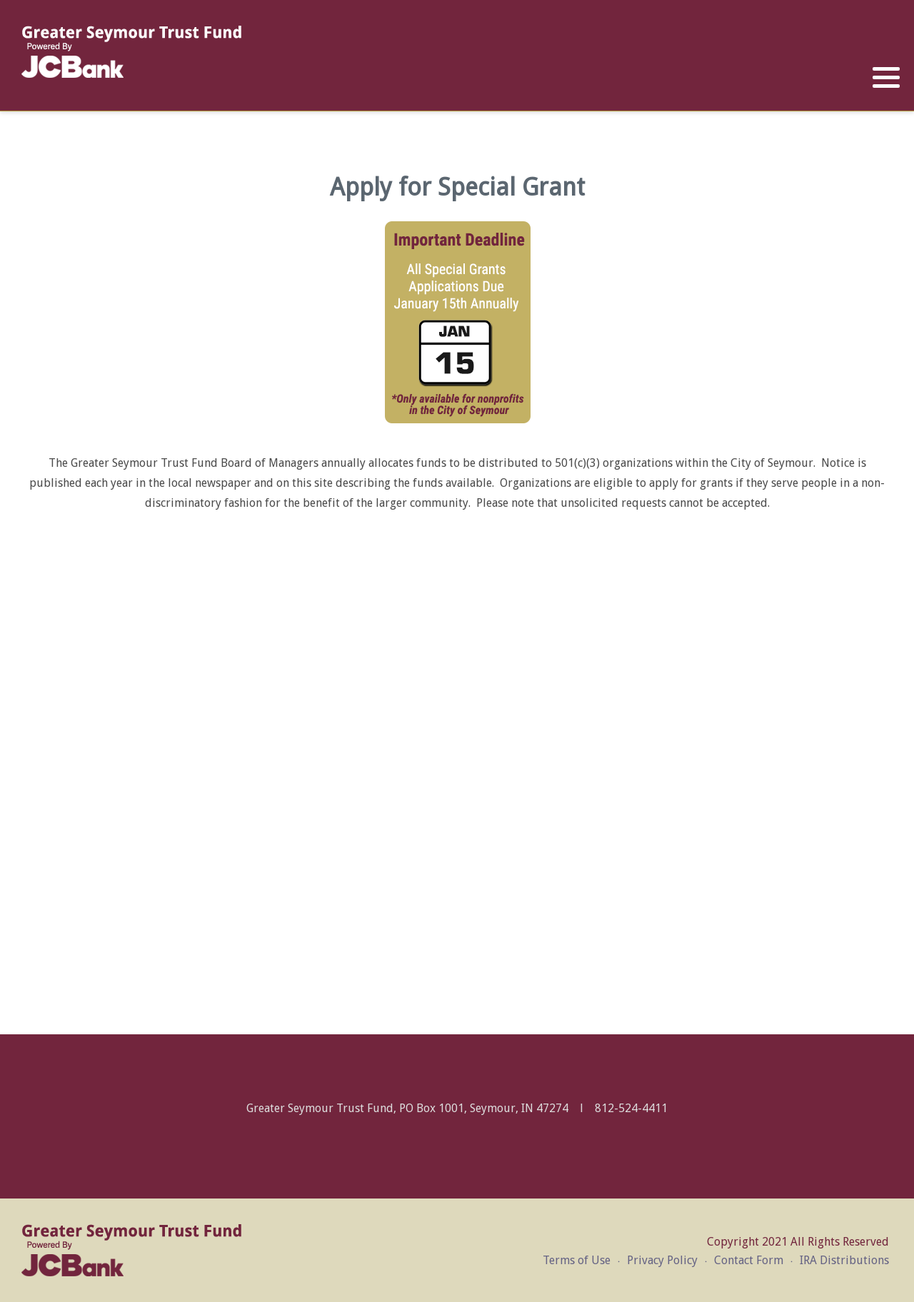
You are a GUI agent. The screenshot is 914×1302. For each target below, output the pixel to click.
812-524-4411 (631, 1108)
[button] (886, 78)
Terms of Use (577, 1260)
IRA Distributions (844, 1260)
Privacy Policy (662, 1260)
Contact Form (748, 1260)
